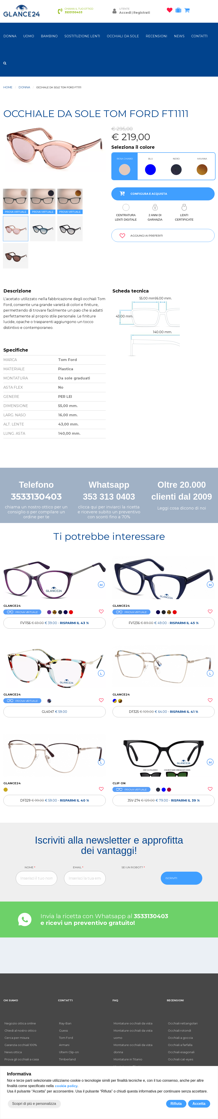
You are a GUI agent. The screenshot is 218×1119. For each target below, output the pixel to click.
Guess (63, 1030)
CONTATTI (199, 36)
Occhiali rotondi (179, 1030)
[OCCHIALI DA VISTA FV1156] (54, 577)
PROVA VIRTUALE (22, 612)
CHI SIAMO (10, 1000)
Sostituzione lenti (82, 36)
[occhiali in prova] (179, 11)
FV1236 (163, 623)
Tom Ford (66, 1037)
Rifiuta (176, 1104)
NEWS (179, 36)
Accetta (198, 1104)
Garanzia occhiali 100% (20, 1045)
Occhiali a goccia (180, 1037)
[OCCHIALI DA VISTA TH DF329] (54, 755)
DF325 (163, 712)
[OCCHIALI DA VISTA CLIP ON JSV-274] (163, 755)
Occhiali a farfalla (180, 1045)
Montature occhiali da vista (133, 1023)
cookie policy (66, 1086)
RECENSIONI (156, 36)
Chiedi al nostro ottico (20, 1030)
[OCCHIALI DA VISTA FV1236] (163, 577)
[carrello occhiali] (188, 11)
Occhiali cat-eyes (180, 1059)
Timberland (67, 1059)
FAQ (115, 1000)
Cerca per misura (16, 1037)
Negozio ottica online (20, 1023)
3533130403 (36, 496)
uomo (28, 36)
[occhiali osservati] (171, 11)
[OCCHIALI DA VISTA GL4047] (54, 666)
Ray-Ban (65, 1023)
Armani (64, 1045)
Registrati (141, 13)
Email (78, 867)
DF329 (54, 800)
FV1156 (54, 623)
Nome (30, 867)
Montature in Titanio (128, 1059)
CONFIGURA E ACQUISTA (141, 193)
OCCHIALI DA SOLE (123, 36)
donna (9, 36)
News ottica (13, 1052)
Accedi (125, 13)
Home (7, 87)
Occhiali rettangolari (183, 1023)
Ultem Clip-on (69, 1052)
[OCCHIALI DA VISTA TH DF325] (163, 666)
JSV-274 (164, 800)
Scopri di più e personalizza (34, 1104)
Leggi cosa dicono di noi (181, 508)
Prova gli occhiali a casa (21, 1059)
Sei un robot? (133, 867)
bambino (49, 36)
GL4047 (54, 712)
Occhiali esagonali (181, 1052)
